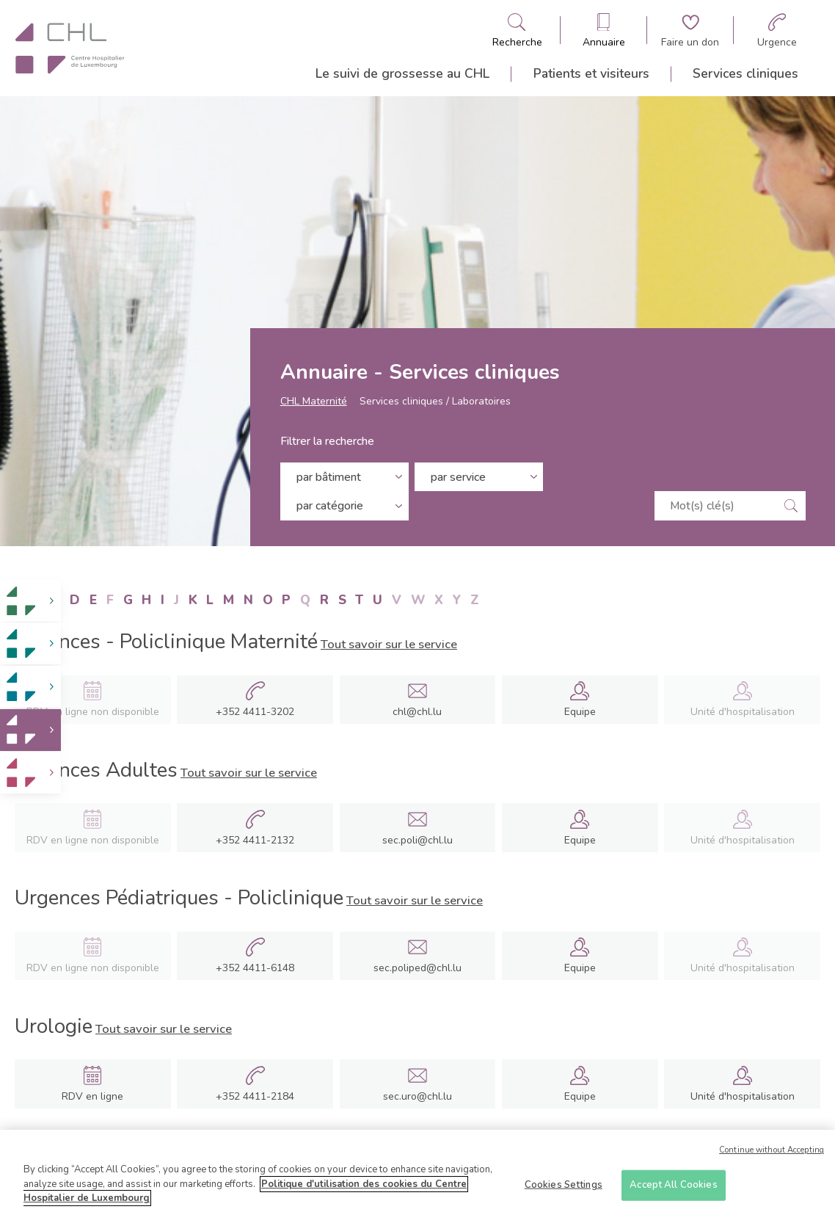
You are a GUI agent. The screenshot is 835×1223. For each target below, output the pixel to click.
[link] (30, 601)
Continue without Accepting (771, 1152)
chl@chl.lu (417, 712)
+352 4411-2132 (255, 840)
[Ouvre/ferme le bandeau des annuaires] (604, 30)
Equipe (580, 712)
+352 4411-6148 (255, 968)
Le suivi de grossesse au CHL (402, 73)
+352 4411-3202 (255, 712)
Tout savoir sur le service (389, 644)
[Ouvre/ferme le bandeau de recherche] (517, 30)
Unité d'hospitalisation (742, 1096)
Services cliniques (745, 73)
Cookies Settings (563, 1186)
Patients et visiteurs (591, 73)
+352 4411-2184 (255, 1097)
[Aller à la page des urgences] (777, 30)
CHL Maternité (313, 401)
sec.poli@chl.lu (417, 840)
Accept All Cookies (673, 1186)
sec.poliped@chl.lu (417, 968)
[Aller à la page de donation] (690, 30)
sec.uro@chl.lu (417, 1096)
